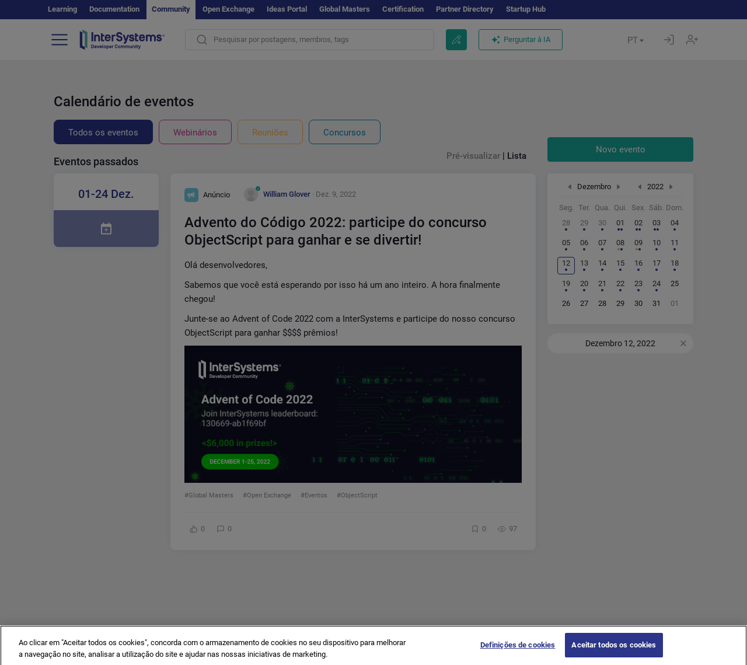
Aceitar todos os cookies (613, 650)
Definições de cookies (518, 650)
